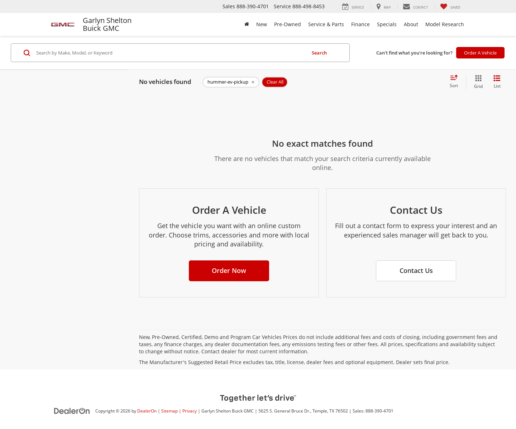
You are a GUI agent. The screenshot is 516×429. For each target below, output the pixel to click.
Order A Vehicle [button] (480, 53)
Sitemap (169, 411)
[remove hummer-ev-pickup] (230, 82)
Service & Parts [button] (326, 24)
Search (319, 53)
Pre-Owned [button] (287, 24)
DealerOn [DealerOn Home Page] (147, 411)
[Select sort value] (456, 82)
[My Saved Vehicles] (450, 6)
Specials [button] (387, 24)
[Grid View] (477, 82)
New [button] (261, 24)
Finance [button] (360, 24)
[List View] (497, 82)
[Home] (247, 24)
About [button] (411, 24)
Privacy (189, 411)
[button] (229, 270)
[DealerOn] (72, 410)
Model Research (444, 24)
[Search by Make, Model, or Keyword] (170, 52)
